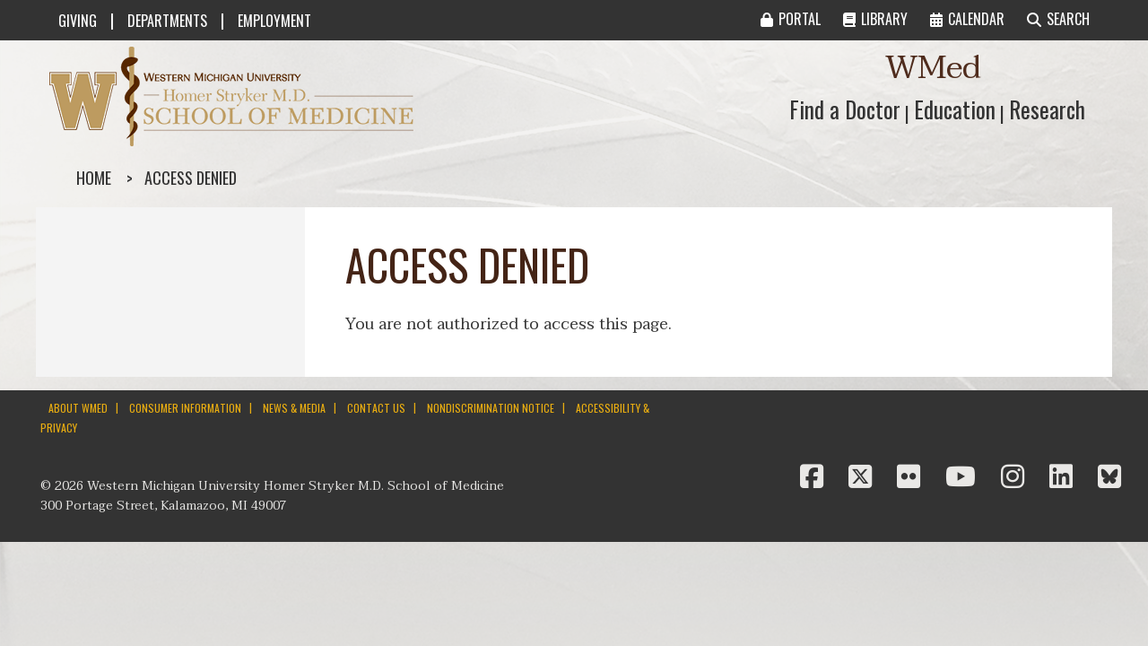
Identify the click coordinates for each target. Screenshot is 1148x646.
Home (93, 177)
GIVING (77, 20)
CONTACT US (376, 407)
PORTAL (791, 19)
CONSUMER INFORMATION (185, 407)
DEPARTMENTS (167, 20)
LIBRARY (875, 19)
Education (955, 109)
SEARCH (1058, 19)
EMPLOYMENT (274, 20)
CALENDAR (967, 19)
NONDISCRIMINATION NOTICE (490, 407)
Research (1047, 109)
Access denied (190, 177)
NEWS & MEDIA (294, 407)
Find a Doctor (844, 109)
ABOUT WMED (78, 407)
